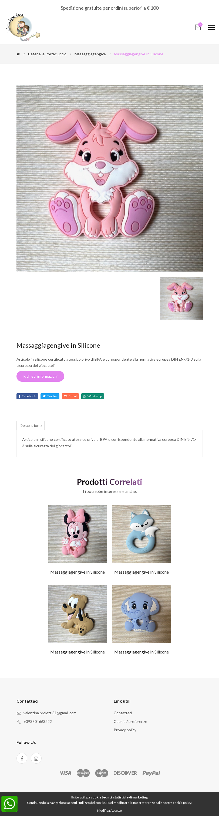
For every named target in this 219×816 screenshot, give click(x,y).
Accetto (116, 810)
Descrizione (30, 425)
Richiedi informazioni (40, 376)
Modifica (103, 810)
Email (70, 396)
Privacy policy (125, 729)
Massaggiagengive (90, 54)
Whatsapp (92, 396)
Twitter (50, 396)
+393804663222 (37, 721)
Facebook (27, 396)
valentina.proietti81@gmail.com (49, 712)
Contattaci (123, 712)
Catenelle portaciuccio (47, 54)
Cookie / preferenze (130, 721)
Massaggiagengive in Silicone (77, 571)
